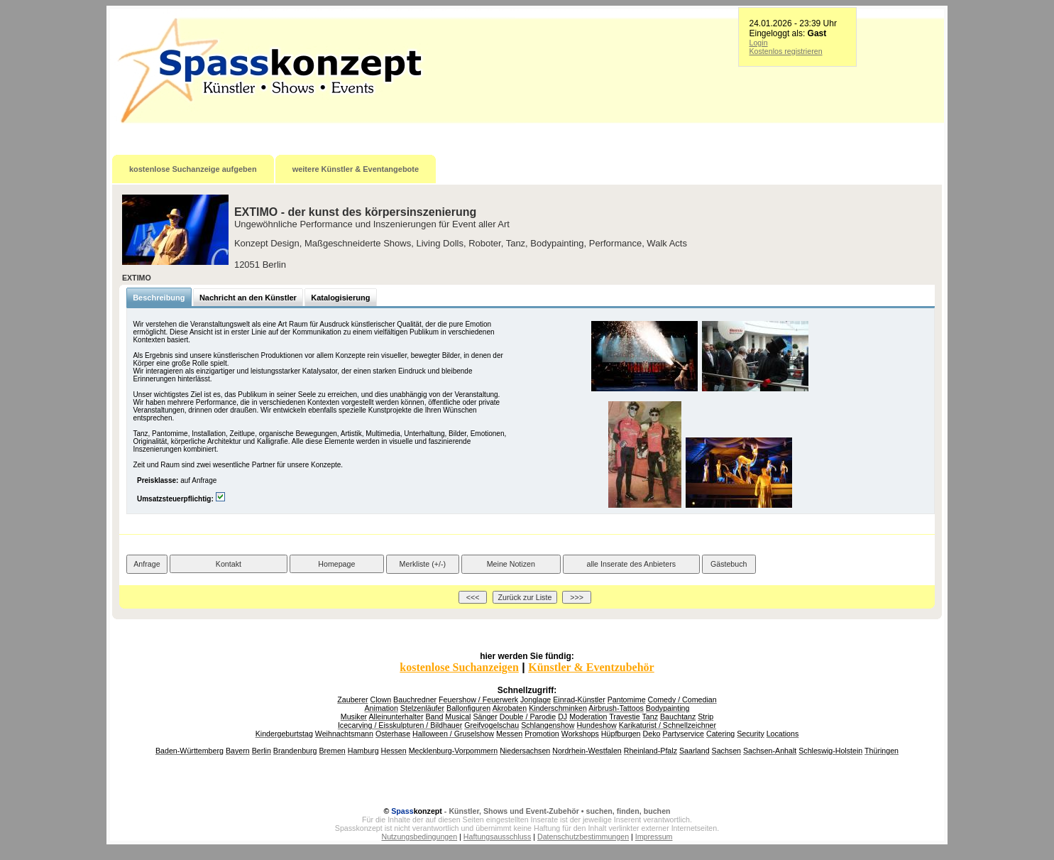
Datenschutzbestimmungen (583, 836)
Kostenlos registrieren (786, 51)
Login (759, 42)
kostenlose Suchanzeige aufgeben (193, 169)
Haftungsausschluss (497, 836)
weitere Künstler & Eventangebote (355, 169)
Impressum (654, 836)
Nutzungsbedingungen (420, 836)
